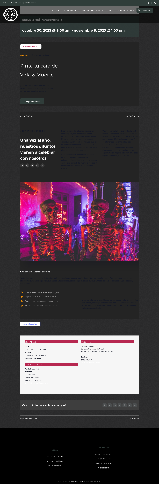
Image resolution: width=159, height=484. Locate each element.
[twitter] (32, 165)
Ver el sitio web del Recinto (90, 363)
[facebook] (22, 165)
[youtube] (37, 165)
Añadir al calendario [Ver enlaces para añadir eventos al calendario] (30, 324)
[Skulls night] (79, 183)
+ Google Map (88, 354)
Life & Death (133, 418)
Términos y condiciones (54, 461)
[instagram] (27, 165)
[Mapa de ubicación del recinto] (107, 376)
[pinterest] (42, 165)
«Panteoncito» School (29, 418)
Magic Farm (29, 361)
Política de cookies (54, 466)
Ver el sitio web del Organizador (36, 383)
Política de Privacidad (55, 456)
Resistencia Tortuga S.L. (78, 481)
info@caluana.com (104, 459)
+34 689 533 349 (30, 3)
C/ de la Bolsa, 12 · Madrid (104, 454)
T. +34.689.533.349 (104, 468)
